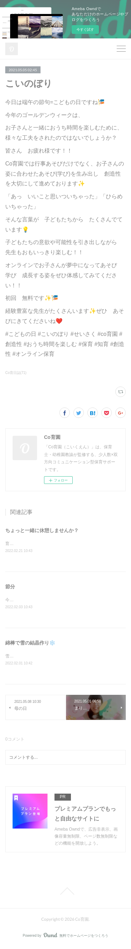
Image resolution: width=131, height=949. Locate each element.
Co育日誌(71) (16, 373)
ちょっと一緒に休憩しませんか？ (42, 530)
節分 (10, 587)
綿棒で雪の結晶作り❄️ (30, 644)
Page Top (65, 892)
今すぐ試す (85, 29)
